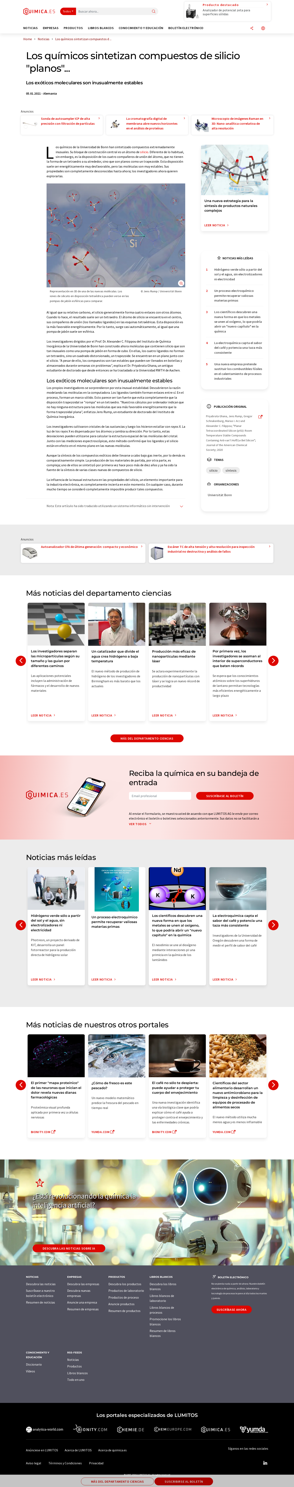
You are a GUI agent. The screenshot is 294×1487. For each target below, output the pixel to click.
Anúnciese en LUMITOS (42, 1450)
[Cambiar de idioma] (263, 28)
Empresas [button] (51, 28)
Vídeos (30, 1371)
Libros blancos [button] (101, 28)
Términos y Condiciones (65, 1463)
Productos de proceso (123, 1297)
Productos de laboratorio (126, 1290)
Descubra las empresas (83, 1284)
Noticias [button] (30, 28)
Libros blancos (77, 1373)
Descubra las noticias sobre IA (69, 1248)
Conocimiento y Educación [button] (141, 28)
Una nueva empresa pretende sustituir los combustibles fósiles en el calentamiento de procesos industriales (238, 371)
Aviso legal (33, 1463)
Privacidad (96, 1463)
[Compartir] (252, 28)
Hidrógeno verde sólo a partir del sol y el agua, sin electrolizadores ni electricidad (238, 274)
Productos (74, 1366)
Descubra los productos (124, 1284)
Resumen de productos (124, 1311)
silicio (144, 152)
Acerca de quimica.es (112, 1450)
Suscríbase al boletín (225, 796)
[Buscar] (154, 11)
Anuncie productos (121, 1304)
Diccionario (34, 1364)
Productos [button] (73, 28)
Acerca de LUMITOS (78, 1450)
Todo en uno (75, 1380)
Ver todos (141, 824)
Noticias (73, 1360)
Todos (67, 11)
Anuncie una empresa (82, 1302)
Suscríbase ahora (232, 1309)
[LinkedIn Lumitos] (265, 1463)
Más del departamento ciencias (147, 738)
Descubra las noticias (41, 1284)
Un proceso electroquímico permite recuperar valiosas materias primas (234, 295)
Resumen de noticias (40, 1302)
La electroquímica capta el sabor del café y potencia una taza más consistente (238, 348)
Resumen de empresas (83, 1309)
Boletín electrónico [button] (186, 28)
